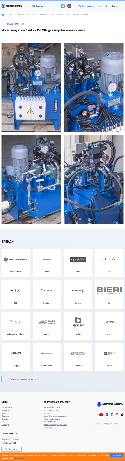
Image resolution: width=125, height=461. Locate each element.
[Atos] (109, 263)
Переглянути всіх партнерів (24, 379)
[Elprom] (109, 357)
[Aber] (47, 263)
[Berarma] (78, 294)
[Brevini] (47, 326)
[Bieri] (109, 294)
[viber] (69, 6)
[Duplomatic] (78, 357)
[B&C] (16, 294)
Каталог (37, 6)
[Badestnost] (47, 294)
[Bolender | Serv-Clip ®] (16, 326)
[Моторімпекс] (16, 263)
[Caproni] (109, 326)
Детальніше (19, 458)
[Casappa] (16, 357)
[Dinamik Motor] (47, 357)
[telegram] (62, 6)
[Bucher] (78, 326)
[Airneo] (78, 263)
